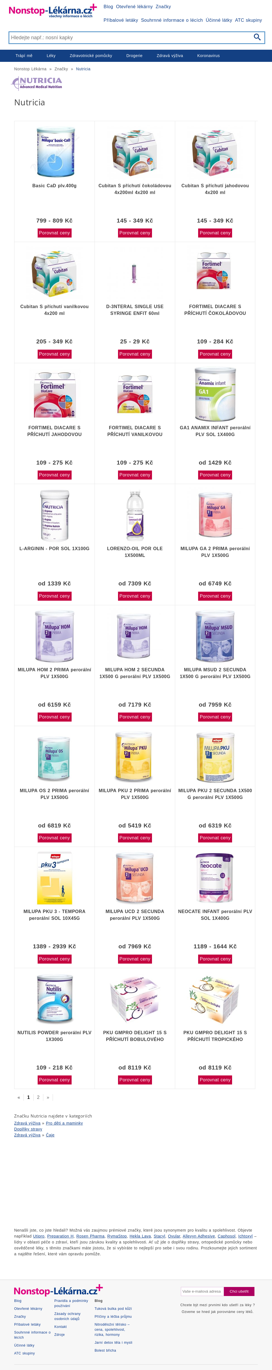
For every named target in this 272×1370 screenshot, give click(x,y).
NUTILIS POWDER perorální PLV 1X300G (55, 1036)
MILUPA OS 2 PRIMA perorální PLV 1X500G (54, 794)
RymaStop (117, 1236)
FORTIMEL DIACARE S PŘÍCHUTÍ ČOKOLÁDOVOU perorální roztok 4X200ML (215, 310)
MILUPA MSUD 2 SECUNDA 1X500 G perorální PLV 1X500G (215, 673)
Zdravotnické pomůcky (91, 55)
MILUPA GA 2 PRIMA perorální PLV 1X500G (215, 552)
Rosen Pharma (90, 1236)
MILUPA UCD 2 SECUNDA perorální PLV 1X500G (135, 915)
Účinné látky (219, 20)
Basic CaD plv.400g (54, 185)
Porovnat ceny (54, 232)
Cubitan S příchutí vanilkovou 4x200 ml (54, 310)
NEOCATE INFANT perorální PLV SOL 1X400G (215, 915)
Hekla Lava (140, 1236)
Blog (108, 6)
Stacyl (159, 1236)
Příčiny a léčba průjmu (113, 1317)
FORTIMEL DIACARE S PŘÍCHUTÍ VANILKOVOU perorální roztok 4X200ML (135, 431)
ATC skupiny (248, 20)
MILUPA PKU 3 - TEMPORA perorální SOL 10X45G (54, 915)
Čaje (50, 1135)
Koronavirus (208, 55)
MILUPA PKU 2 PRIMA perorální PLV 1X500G (135, 794)
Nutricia (83, 69)
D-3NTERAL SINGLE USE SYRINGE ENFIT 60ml (135, 310)
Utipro (38, 1236)
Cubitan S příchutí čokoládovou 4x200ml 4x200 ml (134, 189)
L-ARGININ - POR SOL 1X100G (54, 548)
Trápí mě (24, 55)
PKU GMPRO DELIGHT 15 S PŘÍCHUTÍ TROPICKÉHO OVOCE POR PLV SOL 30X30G (215, 1036)
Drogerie (135, 55)
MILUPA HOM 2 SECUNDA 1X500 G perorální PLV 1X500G (135, 673)
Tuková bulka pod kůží (113, 1309)
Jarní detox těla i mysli (113, 1343)
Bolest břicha (105, 1350)
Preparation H (60, 1236)
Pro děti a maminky (64, 1123)
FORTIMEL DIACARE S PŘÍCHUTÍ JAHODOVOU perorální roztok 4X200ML (54, 431)
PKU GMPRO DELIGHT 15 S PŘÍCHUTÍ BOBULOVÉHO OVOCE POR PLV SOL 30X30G (135, 1036)
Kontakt (60, 1327)
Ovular (174, 1236)
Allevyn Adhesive (199, 1236)
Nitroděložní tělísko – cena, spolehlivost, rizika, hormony (112, 1330)
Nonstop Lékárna (30, 69)
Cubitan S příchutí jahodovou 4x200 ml (215, 189)
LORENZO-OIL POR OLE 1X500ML (135, 552)
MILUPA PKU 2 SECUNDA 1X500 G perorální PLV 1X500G (215, 794)
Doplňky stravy (28, 1129)
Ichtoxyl (245, 1236)
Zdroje (59, 1335)
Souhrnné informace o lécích (172, 20)
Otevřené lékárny (134, 6)
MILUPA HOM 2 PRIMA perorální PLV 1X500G (54, 673)
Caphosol (226, 1236)
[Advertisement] (136, 1181)
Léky (51, 55)
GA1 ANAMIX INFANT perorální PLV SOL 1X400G (215, 431)
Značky (163, 6)
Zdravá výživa (170, 55)
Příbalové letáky (121, 20)
